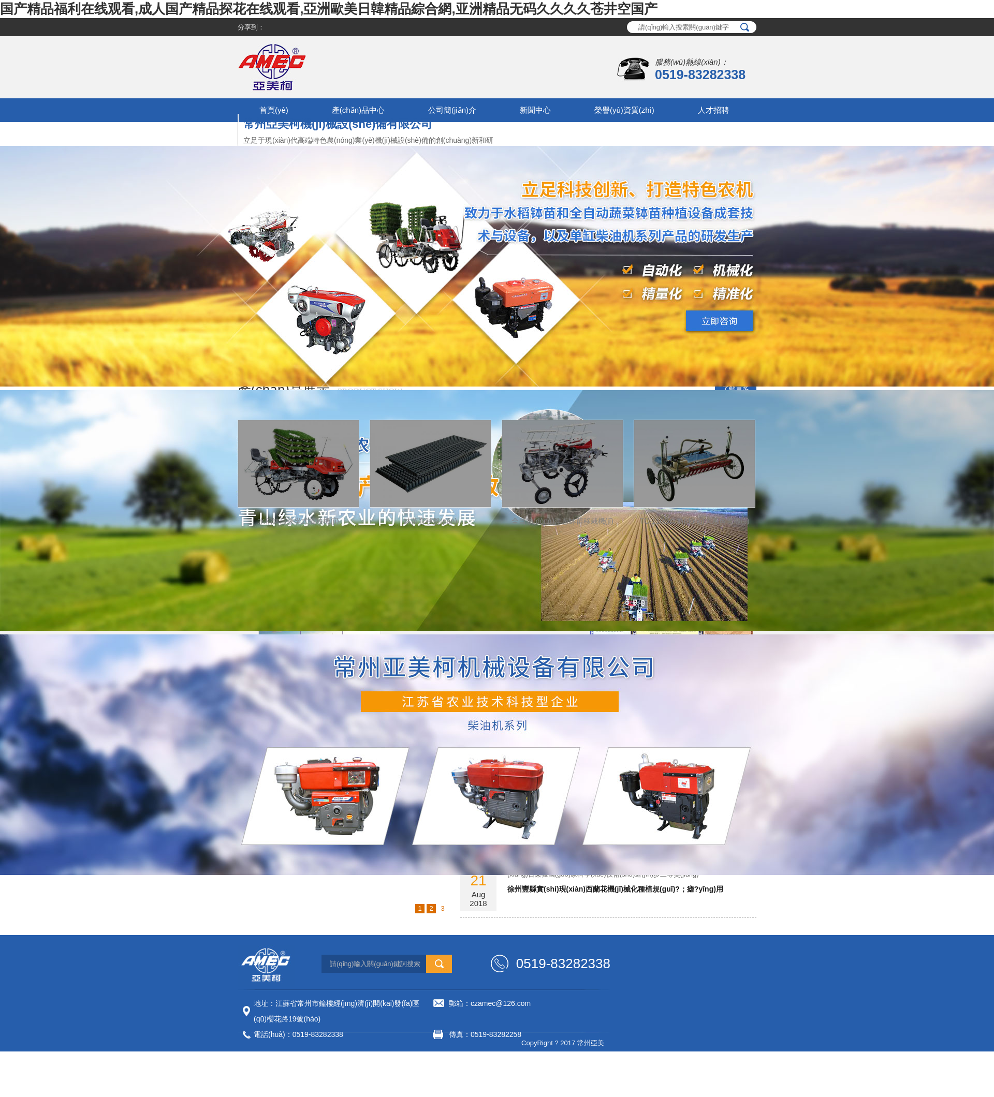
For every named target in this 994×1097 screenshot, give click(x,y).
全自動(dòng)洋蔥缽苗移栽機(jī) (562, 521)
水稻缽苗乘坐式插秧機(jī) (298, 521)
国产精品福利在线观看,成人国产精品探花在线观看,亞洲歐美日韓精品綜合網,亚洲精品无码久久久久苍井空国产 (328, 9)
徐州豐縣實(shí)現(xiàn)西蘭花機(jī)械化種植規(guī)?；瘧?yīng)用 (615, 889)
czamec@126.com (501, 1003)
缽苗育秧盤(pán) (430, 521)
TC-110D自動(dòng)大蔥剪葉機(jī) (695, 521)
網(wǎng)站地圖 (395, 1055)
